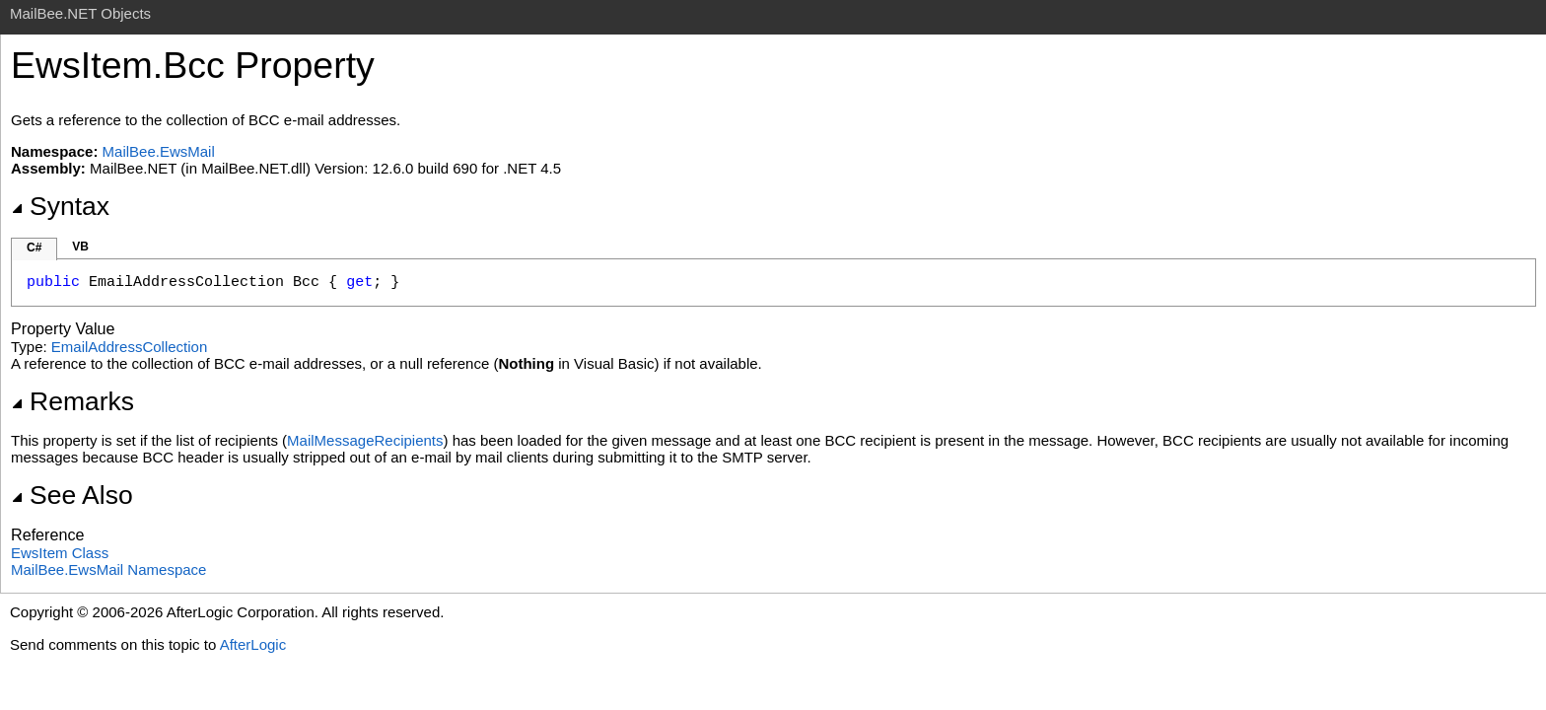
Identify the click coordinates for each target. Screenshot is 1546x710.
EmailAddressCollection (129, 346)
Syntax (60, 206)
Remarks (72, 401)
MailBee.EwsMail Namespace (108, 569)
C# (34, 247)
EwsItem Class (59, 552)
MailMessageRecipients (365, 440)
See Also (72, 495)
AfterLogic (253, 644)
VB (80, 246)
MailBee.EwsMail (159, 151)
